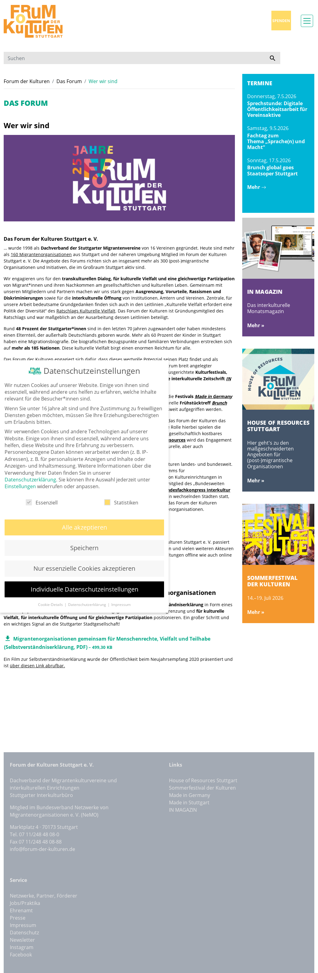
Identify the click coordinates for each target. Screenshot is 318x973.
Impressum (23, 925)
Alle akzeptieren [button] (84, 517)
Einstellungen (20, 476)
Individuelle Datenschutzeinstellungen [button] (84, 579)
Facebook (21, 954)
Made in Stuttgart (189, 802)
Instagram (21, 947)
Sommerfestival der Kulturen (202, 787)
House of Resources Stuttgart (203, 780)
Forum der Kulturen (27, 81)
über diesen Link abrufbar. (37, 665)
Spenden (281, 20)
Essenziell (42, 492)
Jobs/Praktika (25, 903)
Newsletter (22, 940)
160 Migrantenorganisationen (41, 254)
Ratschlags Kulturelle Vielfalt (85, 311)
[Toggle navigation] (307, 21)
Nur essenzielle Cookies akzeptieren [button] (84, 558)
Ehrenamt (21, 910)
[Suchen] (134, 58)
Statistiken (121, 492)
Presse (17, 917)
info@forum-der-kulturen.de (42, 849)
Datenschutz (24, 932)
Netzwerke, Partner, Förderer (43, 895)
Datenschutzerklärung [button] (87, 594)
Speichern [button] (84, 538)
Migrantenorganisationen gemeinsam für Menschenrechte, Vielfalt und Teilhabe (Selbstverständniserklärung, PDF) (107, 641)
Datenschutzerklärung (30, 469)
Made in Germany (213, 396)
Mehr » (255, 325)
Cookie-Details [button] (51, 594)
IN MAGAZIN (183, 809)
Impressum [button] (121, 594)
